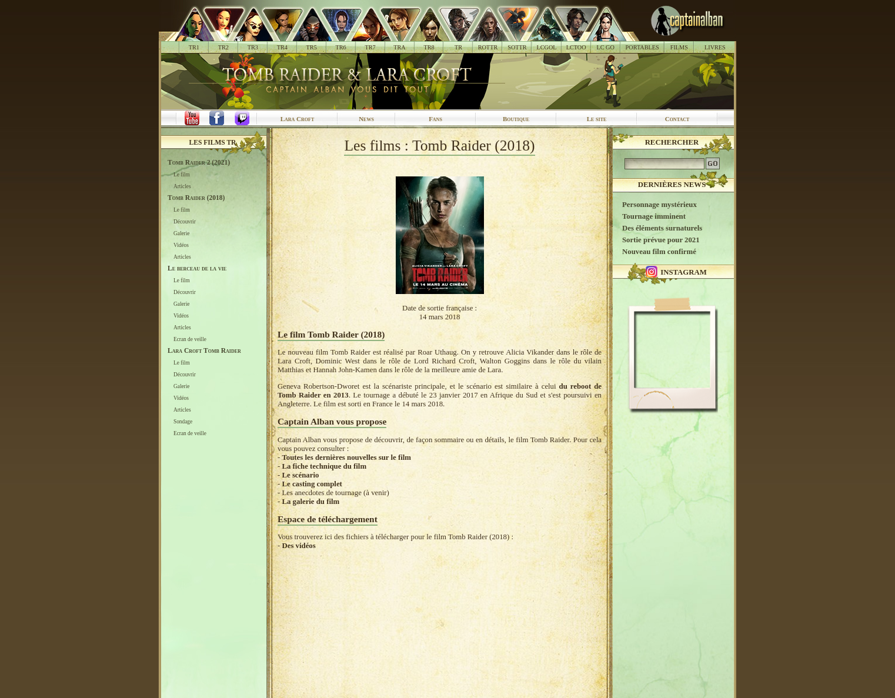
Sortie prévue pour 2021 (661, 240)
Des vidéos (298, 546)
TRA (399, 47)
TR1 (194, 47)
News (366, 118)
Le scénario (300, 475)
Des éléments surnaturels (662, 228)
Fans (435, 118)
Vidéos (181, 245)
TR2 (223, 47)
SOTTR (516, 47)
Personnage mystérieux (659, 205)
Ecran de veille (189, 339)
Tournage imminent (654, 216)
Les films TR (212, 142)
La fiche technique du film (324, 466)
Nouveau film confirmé (659, 252)
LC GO (605, 47)
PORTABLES (642, 47)
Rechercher (672, 142)
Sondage (182, 422)
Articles (182, 186)
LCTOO (576, 47)
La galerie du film (310, 501)
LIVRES (715, 47)
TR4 (282, 47)
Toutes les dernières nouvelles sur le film (346, 457)
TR (458, 47)
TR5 (311, 47)
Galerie (181, 233)
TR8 (428, 47)
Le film (181, 175)
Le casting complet (312, 484)
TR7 (370, 47)
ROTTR (488, 47)
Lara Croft (297, 118)
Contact (677, 118)
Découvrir (184, 222)
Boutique (516, 118)
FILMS (679, 47)
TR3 (253, 47)
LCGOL (547, 47)
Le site (597, 118)
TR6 (341, 47)
